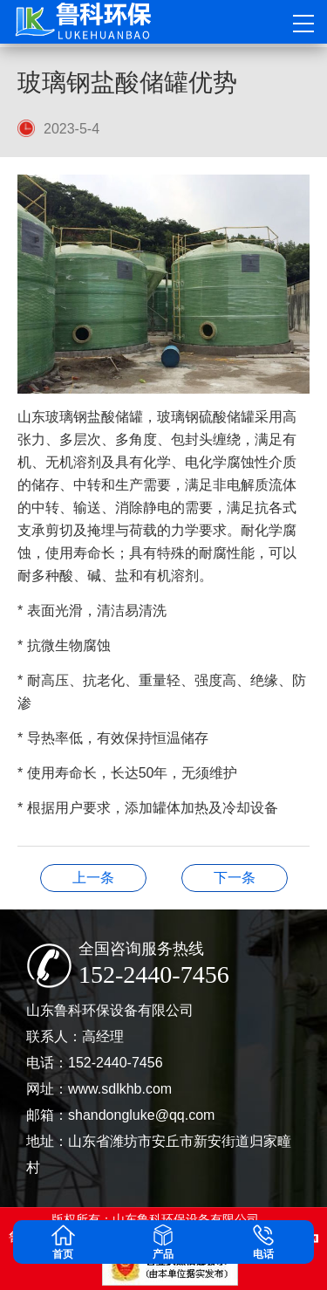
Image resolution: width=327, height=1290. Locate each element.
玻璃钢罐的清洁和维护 (93, 877)
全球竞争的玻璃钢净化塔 (234, 877)
